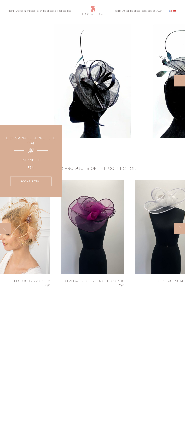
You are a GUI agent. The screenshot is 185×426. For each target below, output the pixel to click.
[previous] (5, 228)
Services (147, 11)
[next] (179, 80)
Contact (158, 11)
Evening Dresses (46, 11)
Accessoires (64, 11)
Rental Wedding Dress (128, 11)
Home (11, 11)
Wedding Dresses (26, 11)
